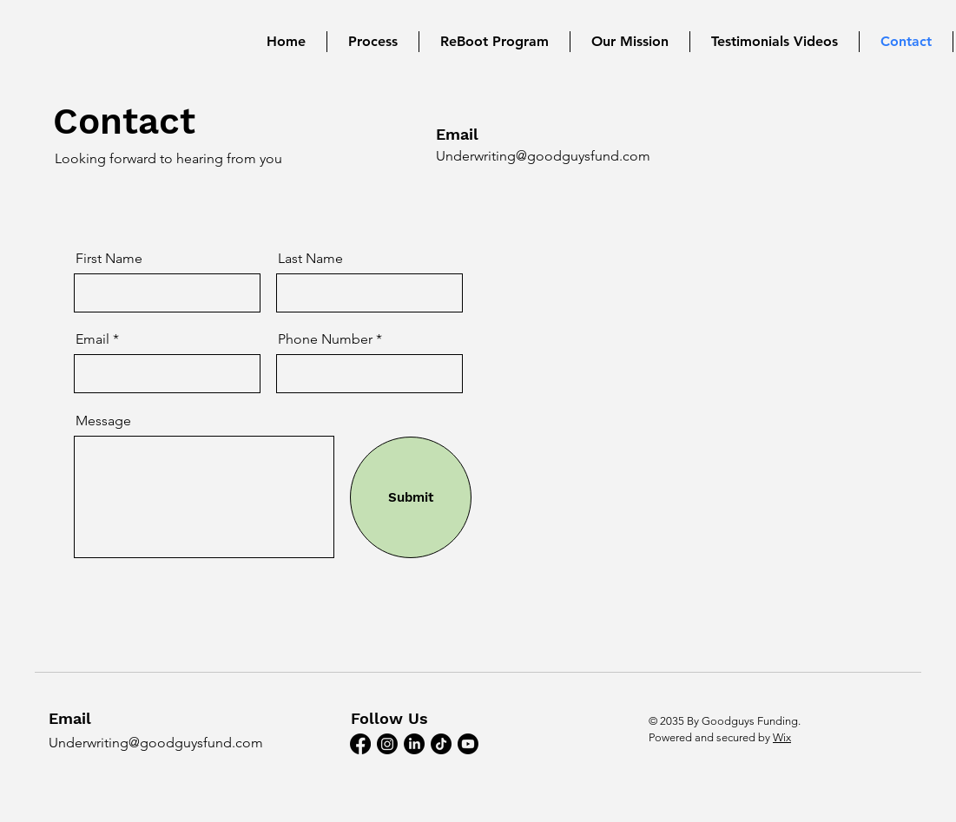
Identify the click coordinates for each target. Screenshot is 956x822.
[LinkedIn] (414, 743)
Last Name (310, 259)
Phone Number (327, 339)
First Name (109, 259)
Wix (782, 737)
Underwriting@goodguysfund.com (543, 156)
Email (92, 339)
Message (103, 421)
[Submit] (410, 497)
